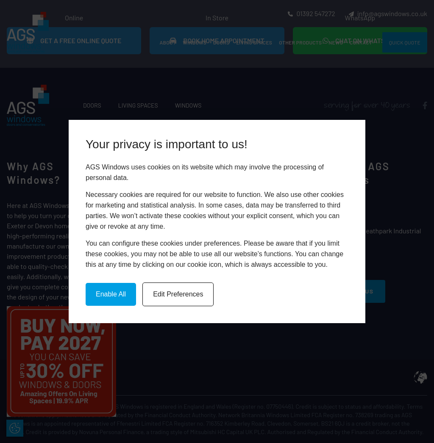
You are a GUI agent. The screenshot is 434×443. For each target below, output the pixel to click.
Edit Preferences (178, 294)
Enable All (111, 294)
